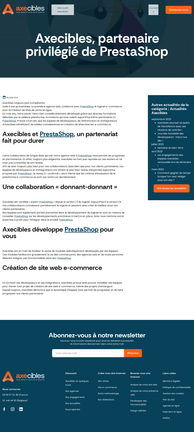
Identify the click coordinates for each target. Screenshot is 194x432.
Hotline (166, 417)
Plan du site (169, 399)
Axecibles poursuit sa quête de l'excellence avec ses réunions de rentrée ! (173, 119)
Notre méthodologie (108, 393)
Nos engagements (75, 397)
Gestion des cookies (173, 393)
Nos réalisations (106, 399)
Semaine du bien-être (170, 140)
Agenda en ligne (171, 405)
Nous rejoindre (72, 409)
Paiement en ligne (172, 411)
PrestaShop (87, 106)
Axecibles (62, 6)
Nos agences (72, 391)
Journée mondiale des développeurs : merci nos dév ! (172, 129)
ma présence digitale (135, 6)
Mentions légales (171, 381)
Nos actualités (72, 403)
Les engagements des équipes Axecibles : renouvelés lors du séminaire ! (174, 153)
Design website (138, 410)
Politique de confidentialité (177, 387)
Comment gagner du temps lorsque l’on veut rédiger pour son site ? (174, 169)
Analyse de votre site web (143, 384)
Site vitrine (103, 381)
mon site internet (86, 6)
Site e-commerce (107, 387)
